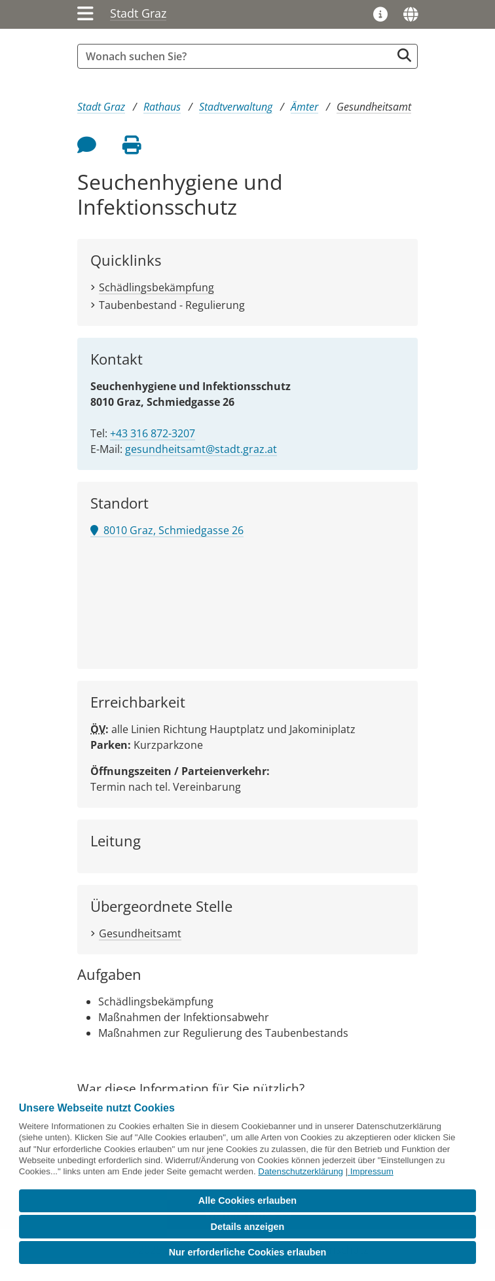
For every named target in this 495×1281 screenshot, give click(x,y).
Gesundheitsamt (374, 106)
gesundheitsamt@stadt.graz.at (201, 449)
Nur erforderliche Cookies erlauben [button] (248, 1252)
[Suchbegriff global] (237, 56)
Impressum (372, 1171)
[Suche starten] (404, 55)
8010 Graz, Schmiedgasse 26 (167, 530)
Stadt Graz (138, 13)
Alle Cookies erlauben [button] (247, 1200)
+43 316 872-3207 (152, 433)
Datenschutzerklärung (300, 1171)
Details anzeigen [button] (248, 1226)
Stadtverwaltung (235, 106)
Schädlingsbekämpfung (156, 287)
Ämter (304, 106)
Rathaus (162, 106)
